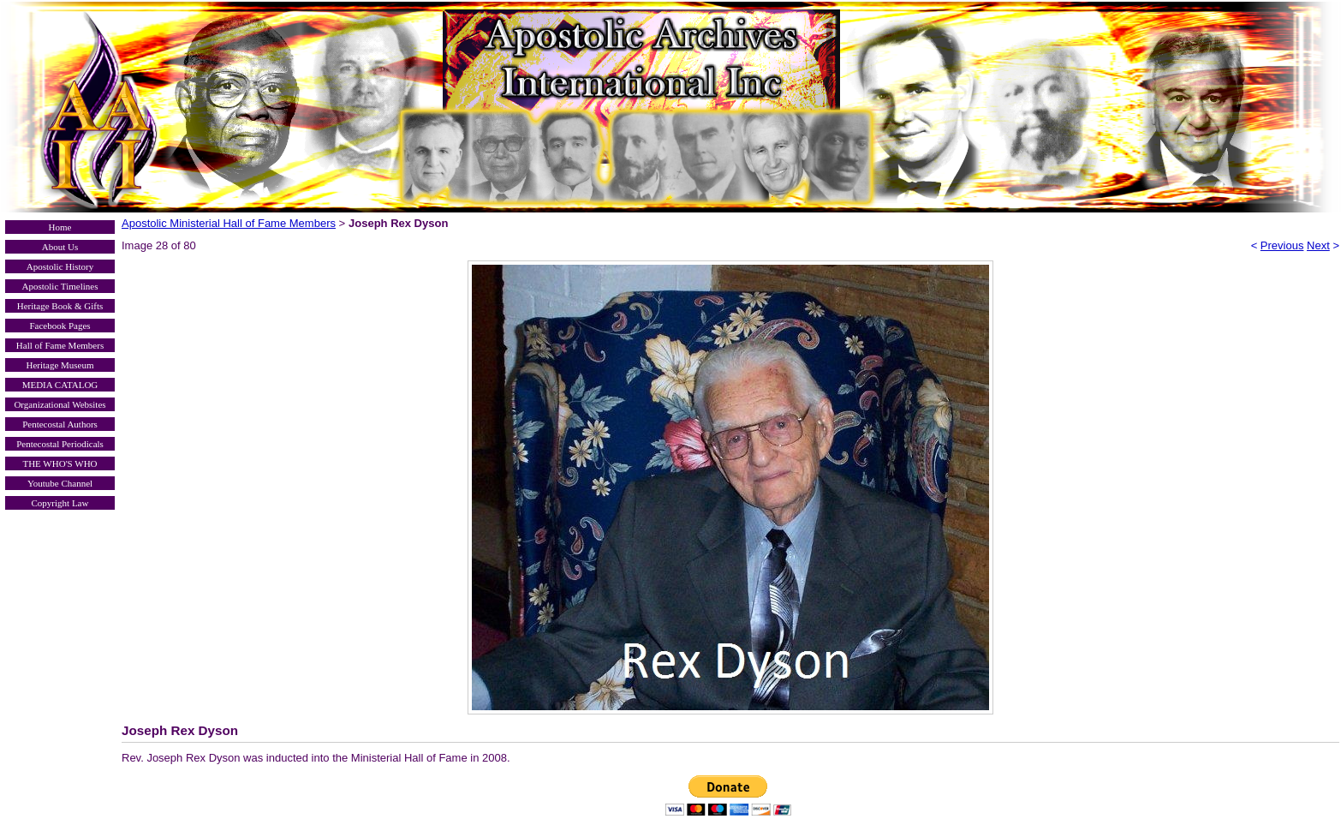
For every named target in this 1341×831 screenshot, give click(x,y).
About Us (60, 247)
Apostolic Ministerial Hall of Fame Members (229, 223)
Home (60, 227)
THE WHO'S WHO (59, 463)
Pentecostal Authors (60, 424)
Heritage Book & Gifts (60, 306)
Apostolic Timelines (60, 286)
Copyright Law (60, 503)
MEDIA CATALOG (60, 385)
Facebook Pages (59, 325)
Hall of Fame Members (60, 345)
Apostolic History (60, 266)
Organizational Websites (59, 404)
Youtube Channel (59, 483)
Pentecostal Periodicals (60, 444)
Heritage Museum (59, 365)
